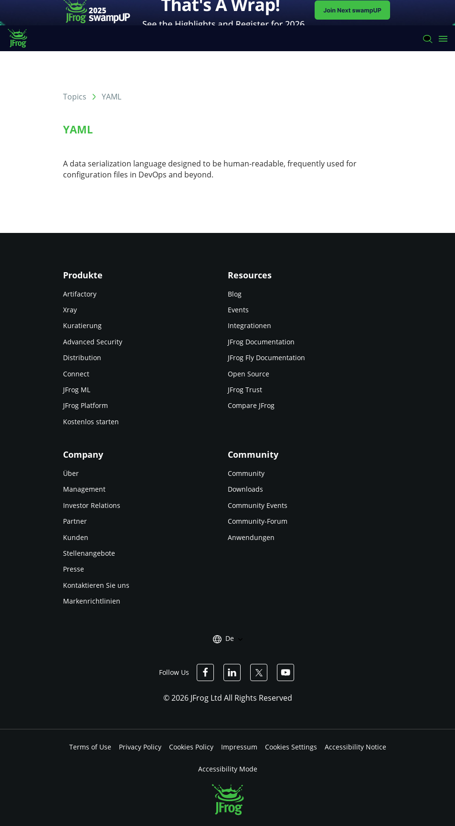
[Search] (427, 38)
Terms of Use (90, 746)
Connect (76, 373)
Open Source (248, 373)
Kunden (75, 537)
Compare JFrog (251, 405)
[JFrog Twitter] (259, 672)
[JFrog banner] (228, 12)
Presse (73, 568)
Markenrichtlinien (91, 601)
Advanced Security (92, 341)
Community (246, 473)
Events (238, 309)
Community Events (257, 505)
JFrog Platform (85, 405)
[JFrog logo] (22, 38)
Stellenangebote (89, 553)
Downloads (245, 489)
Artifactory (79, 293)
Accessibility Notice (355, 746)
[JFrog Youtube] (285, 672)
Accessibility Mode (227, 768)
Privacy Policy (140, 746)
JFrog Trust (245, 389)
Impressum (239, 746)
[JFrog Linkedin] (232, 672)
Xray (70, 309)
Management (84, 489)
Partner (75, 521)
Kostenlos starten (91, 421)
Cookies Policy (191, 746)
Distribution (82, 357)
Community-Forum (257, 521)
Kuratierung (82, 325)
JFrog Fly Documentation (266, 357)
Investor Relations (91, 505)
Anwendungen (251, 537)
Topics (74, 96)
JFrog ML (76, 389)
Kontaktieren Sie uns (96, 585)
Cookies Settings (291, 746)
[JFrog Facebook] (205, 672)
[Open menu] (443, 38)
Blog (235, 293)
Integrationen (249, 325)
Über (71, 473)
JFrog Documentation (261, 341)
